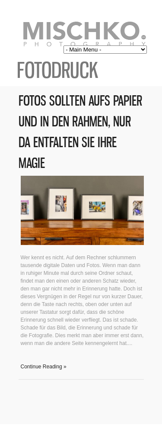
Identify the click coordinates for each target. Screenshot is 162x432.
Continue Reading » (44, 367)
